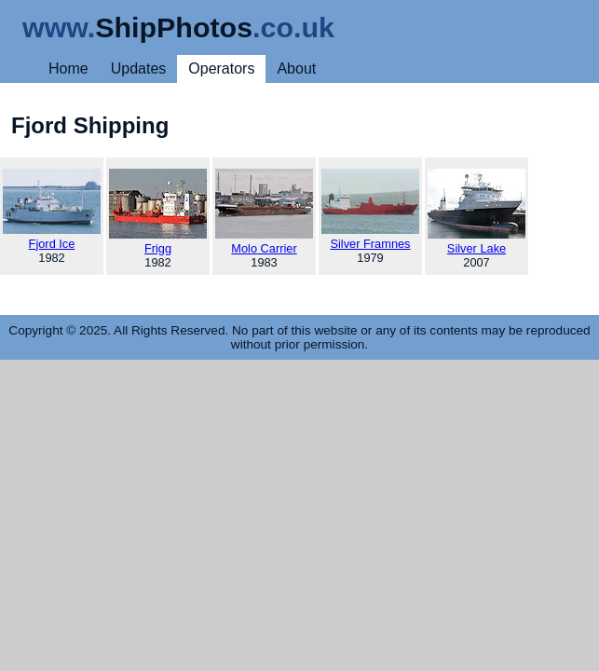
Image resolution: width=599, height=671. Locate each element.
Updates (139, 68)
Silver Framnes (370, 210)
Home (68, 68)
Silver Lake (476, 212)
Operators (221, 68)
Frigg (158, 212)
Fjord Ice (52, 210)
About (296, 68)
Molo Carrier (264, 212)
